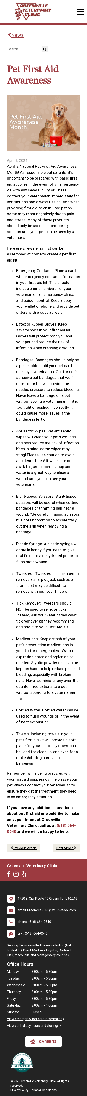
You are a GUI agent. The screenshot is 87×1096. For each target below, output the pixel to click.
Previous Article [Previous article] (24, 848)
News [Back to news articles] (16, 35)
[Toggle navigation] (80, 12)
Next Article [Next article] (66, 848)
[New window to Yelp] (25, 875)
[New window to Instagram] (17, 875)
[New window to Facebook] (10, 875)
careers (43, 1041)
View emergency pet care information (34, 1019)
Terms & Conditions (43, 1090)
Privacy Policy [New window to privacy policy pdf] (19, 1090)
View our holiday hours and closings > (34, 1026)
